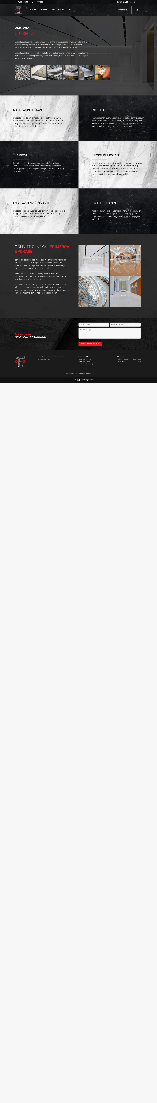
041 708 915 (86, 361)
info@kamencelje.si (126, 2)
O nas (70, 10)
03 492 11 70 (25, 2)
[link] (42, 10)
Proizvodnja (57, 10)
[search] (137, 10)
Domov (33, 10)
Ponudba (43, 10)
